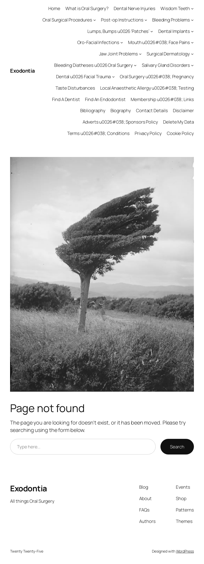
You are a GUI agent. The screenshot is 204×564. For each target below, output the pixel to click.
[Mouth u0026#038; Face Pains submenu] (192, 42)
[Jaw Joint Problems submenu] (140, 54)
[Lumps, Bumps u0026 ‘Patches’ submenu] (151, 31)
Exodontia (22, 70)
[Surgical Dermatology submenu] (192, 54)
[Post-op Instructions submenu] (145, 20)
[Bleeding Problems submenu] (192, 20)
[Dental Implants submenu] (192, 31)
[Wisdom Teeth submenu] (192, 8)
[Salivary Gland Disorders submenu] (192, 65)
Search (177, 447)
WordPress (185, 551)
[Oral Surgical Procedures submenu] (94, 20)
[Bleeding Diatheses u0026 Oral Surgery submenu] (135, 65)
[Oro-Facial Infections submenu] (121, 42)
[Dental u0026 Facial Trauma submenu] (113, 76)
